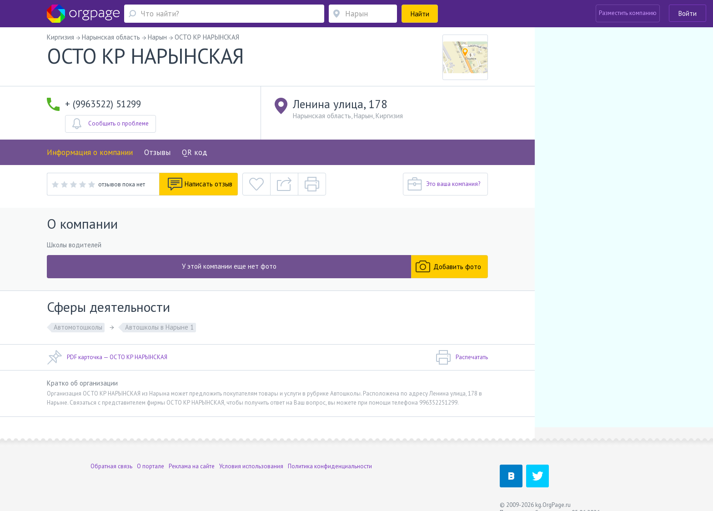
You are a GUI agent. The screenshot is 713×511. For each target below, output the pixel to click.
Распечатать (462, 357)
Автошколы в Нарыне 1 (159, 327)
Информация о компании (90, 152)
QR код (194, 152)
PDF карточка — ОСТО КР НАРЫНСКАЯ (107, 357)
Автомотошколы (78, 327)
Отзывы (157, 152)
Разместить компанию (628, 13)
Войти (687, 13)
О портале (150, 453)
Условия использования (251, 453)
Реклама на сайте (192, 453)
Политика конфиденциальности (330, 453)
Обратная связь (111, 453)
